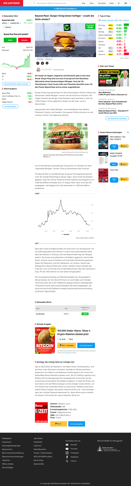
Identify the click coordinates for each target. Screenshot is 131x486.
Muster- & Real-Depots (43, 453)
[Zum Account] (91, 3)
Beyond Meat (85, 238)
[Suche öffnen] (34, 3)
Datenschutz (7, 449)
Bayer (100, 28)
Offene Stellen (8, 464)
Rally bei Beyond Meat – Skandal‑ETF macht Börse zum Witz (113, 112)
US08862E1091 (15, 23)
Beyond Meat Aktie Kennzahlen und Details (16, 84)
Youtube (71, 448)
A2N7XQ (5, 23)
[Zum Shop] (83, 3)
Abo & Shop (38, 460)
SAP (99, 48)
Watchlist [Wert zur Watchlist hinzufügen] (8, 27)
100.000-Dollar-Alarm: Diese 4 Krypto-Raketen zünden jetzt (73, 332)
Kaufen (10, 40)
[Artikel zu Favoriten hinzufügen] (47, 63)
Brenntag (101, 32)
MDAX (116, 20)
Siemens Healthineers (105, 35)
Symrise (100, 41)
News (110, 25)
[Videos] (111, 3)
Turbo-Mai (114, 170)
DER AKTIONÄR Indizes (43, 456)
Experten (37, 445)
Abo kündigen (7, 467)
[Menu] (125, 3)
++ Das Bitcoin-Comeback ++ (65, 8)
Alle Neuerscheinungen (126, 132)
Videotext (6, 460)
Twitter (71, 461)
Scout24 (100, 51)
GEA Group (101, 45)
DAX (99, 20)
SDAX (120, 20)
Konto (67, 352)
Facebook (72, 457)
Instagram (72, 453)
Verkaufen (24, 40)
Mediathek (38, 442)
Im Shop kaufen (86, 345)
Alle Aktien (38, 438)
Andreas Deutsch (58, 69)
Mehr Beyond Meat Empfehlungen (117, 118)
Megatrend (49, 59)
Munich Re (101, 54)
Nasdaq (104, 20)
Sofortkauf (66, 345)
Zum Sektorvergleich (10, 106)
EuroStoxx (126, 20)
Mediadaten (7, 438)
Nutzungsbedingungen (11, 445)
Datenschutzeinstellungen (12, 456)
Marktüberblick (40, 449)
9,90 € (114, 164)
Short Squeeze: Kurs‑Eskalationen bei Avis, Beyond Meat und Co (112, 103)
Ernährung (40, 59)
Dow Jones (110, 20)
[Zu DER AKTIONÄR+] (101, 3)
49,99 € (114, 147)
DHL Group (101, 25)
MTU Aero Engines (102, 38)
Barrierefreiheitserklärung (13, 453)
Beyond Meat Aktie (8, 20)
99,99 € (114, 180)
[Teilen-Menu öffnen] (37, 63)
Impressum (6, 442)
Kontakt (71, 444)
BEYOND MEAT (40, 314)
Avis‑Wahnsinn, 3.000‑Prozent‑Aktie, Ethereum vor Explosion (113, 93)
